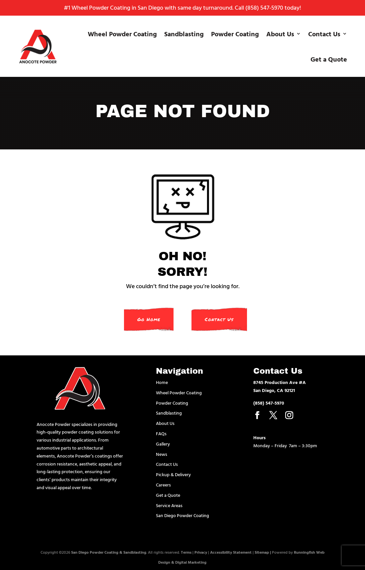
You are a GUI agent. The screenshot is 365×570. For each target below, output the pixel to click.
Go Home (148, 319)
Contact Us (324, 34)
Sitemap (262, 552)
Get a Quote (328, 59)
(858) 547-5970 (264, 7)
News (161, 454)
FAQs (161, 433)
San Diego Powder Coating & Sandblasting (108, 552)
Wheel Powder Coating (122, 34)
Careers (163, 484)
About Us (280, 34)
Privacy (200, 552)
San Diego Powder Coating (182, 515)
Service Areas (169, 505)
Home (162, 382)
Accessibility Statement (231, 552)
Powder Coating (235, 34)
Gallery (163, 443)
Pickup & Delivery (173, 474)
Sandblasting (184, 34)
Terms (186, 552)
